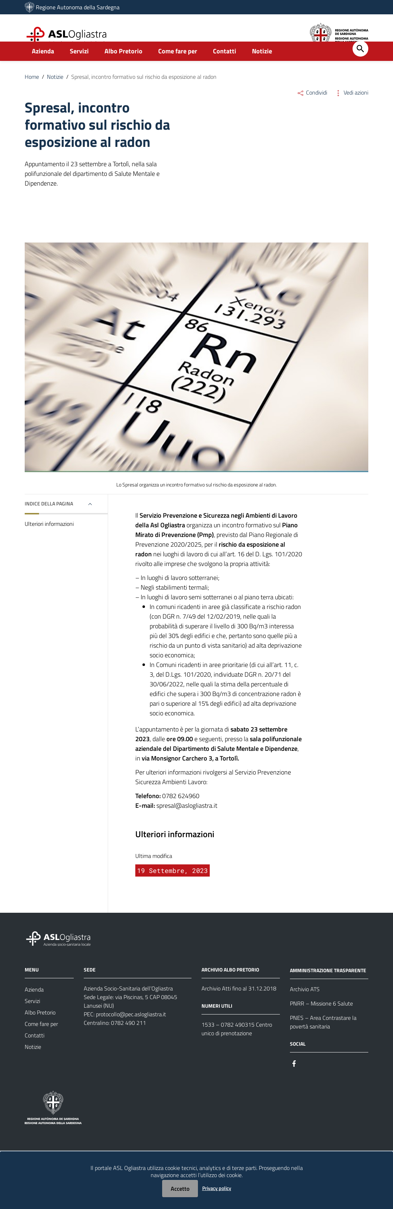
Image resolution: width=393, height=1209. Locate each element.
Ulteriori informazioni (49, 539)
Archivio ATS (305, 1005)
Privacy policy (216, 1188)
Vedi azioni (351, 108)
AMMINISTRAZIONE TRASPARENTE (328, 986)
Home (32, 92)
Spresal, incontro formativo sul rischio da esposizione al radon (144, 92)
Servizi (79, 67)
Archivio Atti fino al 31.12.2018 (239, 1004)
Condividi (312, 108)
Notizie (262, 67)
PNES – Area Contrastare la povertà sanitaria (323, 1037)
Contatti (224, 67)
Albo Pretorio (123, 67)
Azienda (43, 67)
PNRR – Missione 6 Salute (321, 1019)
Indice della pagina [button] (49, 519)
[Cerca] (360, 64)
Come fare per (177, 67)
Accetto (180, 1188)
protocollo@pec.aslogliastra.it (131, 1030)
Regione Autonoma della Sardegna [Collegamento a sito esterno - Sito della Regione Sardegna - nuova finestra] (78, 7)
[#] (294, 1079)
